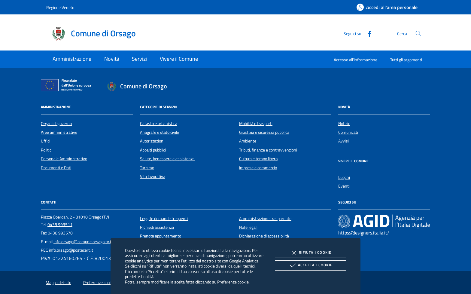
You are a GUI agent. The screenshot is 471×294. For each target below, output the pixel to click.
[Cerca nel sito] (418, 33)
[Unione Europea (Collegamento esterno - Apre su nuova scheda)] (67, 86)
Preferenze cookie (233, 282)
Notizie (344, 123)
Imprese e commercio (258, 167)
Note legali (248, 227)
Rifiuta (310, 253)
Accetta (310, 265)
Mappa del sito (58, 282)
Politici (46, 150)
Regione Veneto (60, 7)
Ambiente (247, 141)
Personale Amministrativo (64, 158)
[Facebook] (367, 33)
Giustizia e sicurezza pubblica (264, 132)
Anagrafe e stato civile (159, 132)
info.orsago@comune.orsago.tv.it (82, 241)
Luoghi (344, 177)
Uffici (45, 141)
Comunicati (348, 132)
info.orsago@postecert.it (71, 250)
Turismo (147, 167)
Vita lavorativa (152, 176)
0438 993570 (60, 233)
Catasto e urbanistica (158, 123)
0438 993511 (59, 224)
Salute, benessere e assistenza (167, 158)
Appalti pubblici (153, 150)
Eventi (344, 186)
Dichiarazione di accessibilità (264, 236)
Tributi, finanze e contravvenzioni (268, 150)
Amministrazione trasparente (265, 218)
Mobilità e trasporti (255, 123)
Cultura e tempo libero (258, 158)
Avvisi (343, 141)
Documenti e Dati (56, 167)
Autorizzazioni (152, 141)
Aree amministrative (59, 132)
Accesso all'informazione (355, 60)
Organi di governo (56, 123)
